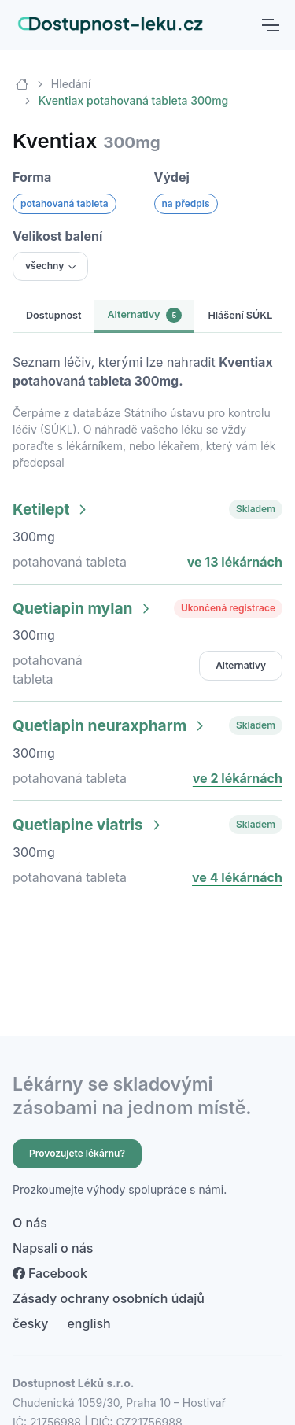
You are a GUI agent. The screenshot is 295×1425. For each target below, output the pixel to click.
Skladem (255, 509)
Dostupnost (53, 315)
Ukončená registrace (228, 608)
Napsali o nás (53, 1248)
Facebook (50, 1273)
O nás (30, 1223)
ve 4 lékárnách (237, 877)
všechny (44, 265)
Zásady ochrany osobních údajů (109, 1298)
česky (30, 1323)
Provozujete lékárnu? (77, 1153)
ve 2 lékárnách (237, 778)
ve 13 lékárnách (234, 562)
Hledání (71, 83)
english (88, 1323)
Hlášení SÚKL (240, 315)
